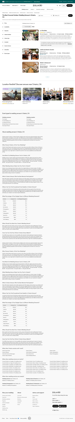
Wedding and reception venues (14, 12)
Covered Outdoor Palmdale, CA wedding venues (59, 361)
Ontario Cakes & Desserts (7, 355)
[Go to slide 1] (28, 39)
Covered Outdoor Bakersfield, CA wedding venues (11, 366)
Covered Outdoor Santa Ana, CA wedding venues (11, 369)
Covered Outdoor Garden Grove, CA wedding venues (36, 369)
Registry (4, 400)
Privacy (3, 418)
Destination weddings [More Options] (40, 9)
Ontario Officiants (5, 352)
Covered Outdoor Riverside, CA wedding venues (11, 371)
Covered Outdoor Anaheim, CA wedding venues (11, 367)
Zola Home (65, 1)
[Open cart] (60, 5)
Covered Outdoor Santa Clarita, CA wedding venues (35, 367)
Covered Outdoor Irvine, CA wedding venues (34, 361)
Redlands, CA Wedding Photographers (9, 385)
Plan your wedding (6, 5)
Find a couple (22, 5)
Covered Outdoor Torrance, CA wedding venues (59, 364)
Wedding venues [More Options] (25, 9)
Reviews (19, 399)
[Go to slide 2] (29, 39)
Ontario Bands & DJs (30, 353)
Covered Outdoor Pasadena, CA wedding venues (59, 366)
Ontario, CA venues (30, 12)
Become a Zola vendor (22, 397)
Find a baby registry (57, 402)
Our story (19, 395)
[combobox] (60, 15)
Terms (31, 1)
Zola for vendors (70, 1)
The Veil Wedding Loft (6, 120)
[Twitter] (55, 410)
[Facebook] (53, 410)
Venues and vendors (6, 395)
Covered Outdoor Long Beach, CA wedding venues (11, 364)
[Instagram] (57, 410)
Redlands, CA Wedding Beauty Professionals (34, 385)
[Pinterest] (54, 410)
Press (18, 404)
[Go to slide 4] (31, 39)
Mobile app (4, 409)
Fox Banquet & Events (6, 122)
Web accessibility (23, 418)
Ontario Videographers (54, 352)
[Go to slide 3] (30, 39)
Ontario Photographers (54, 353)
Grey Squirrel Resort (6, 125)
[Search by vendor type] (45, 15)
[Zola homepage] (37, 5)
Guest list (4, 397)
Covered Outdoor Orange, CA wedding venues (58, 367)
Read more (70, 43)
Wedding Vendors (5, 12)
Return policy (35, 402)
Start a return (35, 400)
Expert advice (15, 5)
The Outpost (4, 119)
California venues (22, 12)
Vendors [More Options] (32, 9)
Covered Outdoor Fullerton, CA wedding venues (59, 369)
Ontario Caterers (29, 350)
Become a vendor (50, 9)
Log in (54, 398)
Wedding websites (6, 399)
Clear (33, 26)
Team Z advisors (36, 406)
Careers (19, 402)
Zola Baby (60, 1)
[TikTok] (58, 410)
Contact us (35, 404)
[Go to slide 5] (32, 39)
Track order (35, 399)
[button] (51, 15)
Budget (3, 404)
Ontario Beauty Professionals (31, 352)
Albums (4, 406)
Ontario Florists (52, 350)
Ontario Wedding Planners (31, 355)
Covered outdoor (36, 12)
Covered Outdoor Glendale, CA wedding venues (35, 366)
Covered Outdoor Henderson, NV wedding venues (11, 372)
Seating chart (5, 408)
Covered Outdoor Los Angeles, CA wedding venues (12, 361)
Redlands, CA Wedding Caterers (8, 380)
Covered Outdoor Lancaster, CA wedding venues (35, 372)
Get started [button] (69, 5)
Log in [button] (64, 5)
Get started (55, 406)
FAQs (34, 397)
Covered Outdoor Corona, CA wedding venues (34, 371)
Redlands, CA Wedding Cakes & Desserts (33, 380)
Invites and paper (5, 402)
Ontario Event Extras (6, 350)
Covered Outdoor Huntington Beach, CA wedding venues (36, 364)
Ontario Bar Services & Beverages (8, 353)
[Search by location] (60, 15)
